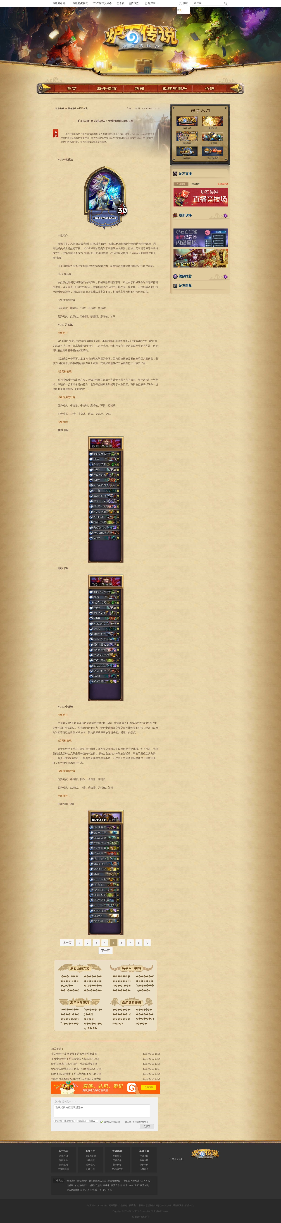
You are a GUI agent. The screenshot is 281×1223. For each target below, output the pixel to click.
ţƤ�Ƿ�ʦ (118, 1023)
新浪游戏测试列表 (97, 1181)
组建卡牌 (90, 1169)
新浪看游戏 (223, 184)
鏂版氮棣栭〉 (60, 3)
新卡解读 (117, 1164)
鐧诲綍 (182, 6)
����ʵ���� (71, 981)
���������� (96, 981)
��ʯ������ (71, 990)
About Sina (102, 1205)
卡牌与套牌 (90, 1156)
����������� (126, 990)
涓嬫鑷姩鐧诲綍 (110, 1122)
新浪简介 (91, 1205)
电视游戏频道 (95, 1185)
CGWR (143, 1181)
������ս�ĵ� (147, 1019)
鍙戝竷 (147, 1126)
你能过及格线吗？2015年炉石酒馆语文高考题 (76, 1079)
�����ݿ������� (76, 1019)
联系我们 (133, 1205)
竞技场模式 (63, 1169)
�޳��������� (148, 981)
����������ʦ (126, 1019)
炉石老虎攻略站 (74, 1190)
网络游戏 (72, 108)
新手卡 (106, 1185)
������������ (151, 1014)
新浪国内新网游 (131, 1181)
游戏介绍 (63, 1156)
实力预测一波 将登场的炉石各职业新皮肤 (74, 1053)
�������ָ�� (124, 976)
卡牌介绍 (90, 1151)
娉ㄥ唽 (128, 1122)
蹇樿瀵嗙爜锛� (140, 1122)
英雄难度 (117, 1156)
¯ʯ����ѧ (143, 990)
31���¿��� (122, 985)
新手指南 (63, 1151)
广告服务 (123, 1205)
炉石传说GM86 (90, 1190)
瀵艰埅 (135, 3)
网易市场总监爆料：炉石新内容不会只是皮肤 (76, 1074)
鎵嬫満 (152, 3)
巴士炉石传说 (105, 1190)
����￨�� (144, 1009)
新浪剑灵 (144, 1185)
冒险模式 (117, 1151)
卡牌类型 (90, 1160)
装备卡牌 (144, 1160)
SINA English (165, 1205)
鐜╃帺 (120, 3)
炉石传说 (83, 108)
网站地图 (113, 1205)
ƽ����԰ (141, 1023)
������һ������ (128, 1014)
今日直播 (181, 184)
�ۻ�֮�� (67, 985)
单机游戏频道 (81, 1185)
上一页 (67, 942)
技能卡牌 (144, 1156)
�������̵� (94, 976)
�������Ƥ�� (148, 976)
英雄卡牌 (144, 1151)
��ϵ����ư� (94, 990)
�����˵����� (97, 1023)
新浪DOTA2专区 (131, 1185)
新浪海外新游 (114, 1181)
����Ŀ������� (75, 1014)
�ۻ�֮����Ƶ (93, 985)
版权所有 (145, 1217)
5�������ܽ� (70, 1009)
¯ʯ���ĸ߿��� (71, 1023)
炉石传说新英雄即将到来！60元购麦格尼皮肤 (76, 1069)
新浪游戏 (59, 108)
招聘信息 (143, 1205)
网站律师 (153, 1205)
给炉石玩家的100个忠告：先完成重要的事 (74, 1063)
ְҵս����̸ (90, 1028)
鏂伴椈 (197, 3)
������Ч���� (126, 981)
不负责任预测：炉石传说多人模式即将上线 (75, 1058)
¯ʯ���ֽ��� (145, 985)
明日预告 (196, 184)
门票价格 (117, 1160)
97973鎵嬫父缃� (102, 3)
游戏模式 (90, 1164)
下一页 (105, 950)
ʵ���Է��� (69, 976)
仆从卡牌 (144, 1164)
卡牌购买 (144, 1169)
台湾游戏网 (82, 1181)
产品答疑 (189, 1205)
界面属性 (63, 1160)
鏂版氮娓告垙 (80, 3)
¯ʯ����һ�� (93, 1009)
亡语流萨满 (117, 1169)
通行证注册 (178, 1205)
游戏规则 (63, 1164)
